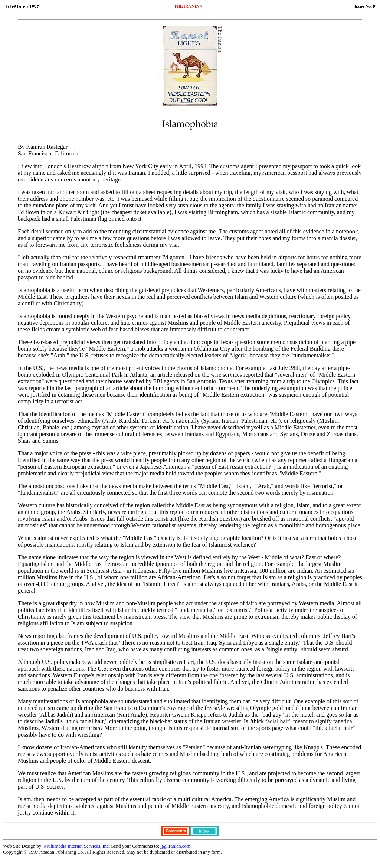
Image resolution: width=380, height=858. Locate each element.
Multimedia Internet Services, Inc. (77, 846)
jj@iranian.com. (175, 846)
